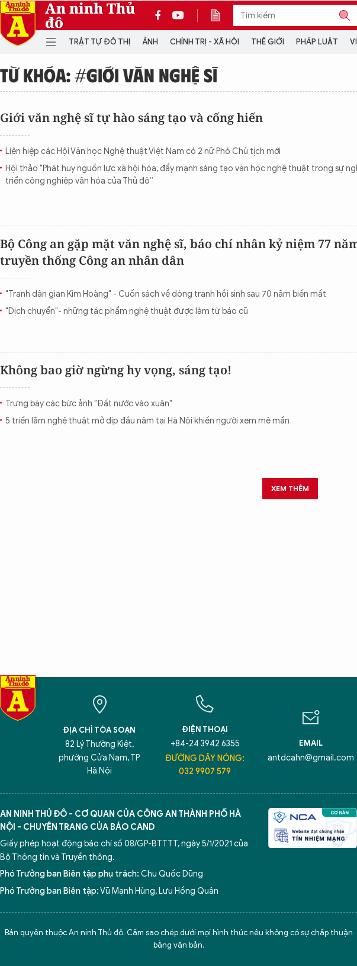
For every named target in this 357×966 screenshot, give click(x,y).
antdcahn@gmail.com (311, 758)
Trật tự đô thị (99, 42)
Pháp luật (317, 42)
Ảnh (150, 42)
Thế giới (267, 42)
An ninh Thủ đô (90, 15)
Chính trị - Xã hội (204, 42)
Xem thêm (290, 488)
